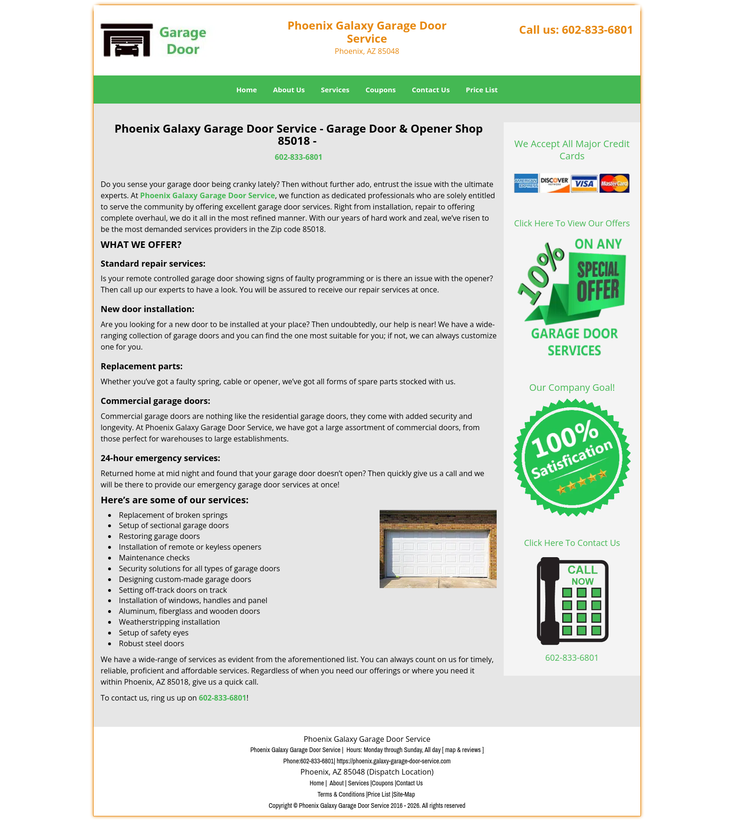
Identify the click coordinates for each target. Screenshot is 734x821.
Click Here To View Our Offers (572, 223)
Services (335, 89)
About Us (289, 89)
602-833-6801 (597, 29)
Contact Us (431, 89)
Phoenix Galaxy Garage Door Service (207, 195)
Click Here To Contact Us (572, 542)
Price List (482, 89)
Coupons (381, 89)
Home (246, 89)
